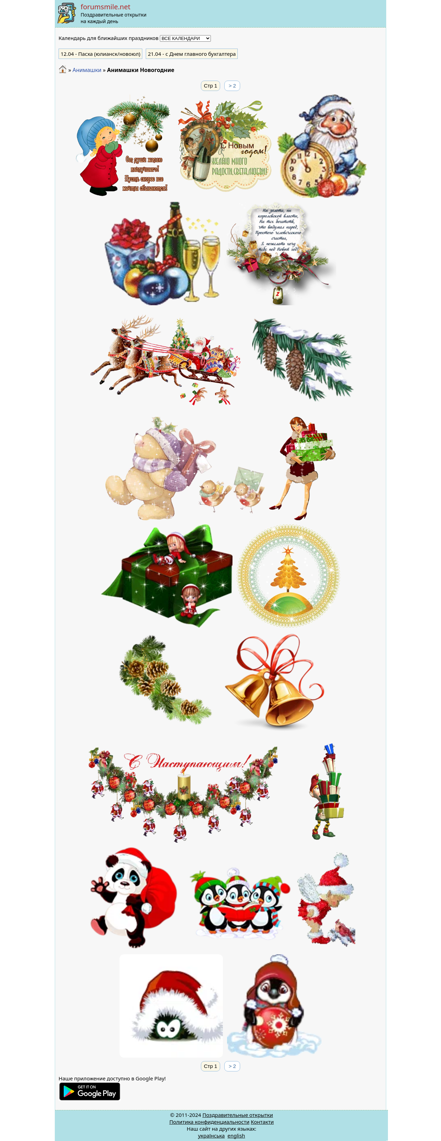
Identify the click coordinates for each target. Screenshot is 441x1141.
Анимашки (86, 70)
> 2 (232, 86)
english (236, 1135)
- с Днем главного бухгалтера (192, 53)
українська (211, 1135)
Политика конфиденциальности (209, 1121)
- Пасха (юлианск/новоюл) (100, 53)
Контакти (262, 1121)
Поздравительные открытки (237, 1114)
